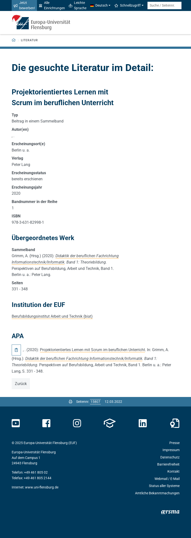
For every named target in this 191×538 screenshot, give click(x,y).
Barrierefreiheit (168, 464)
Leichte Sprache (77, 5)
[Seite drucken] (70, 402)
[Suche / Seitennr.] (164, 5)
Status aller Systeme (164, 486)
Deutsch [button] (99, 5)
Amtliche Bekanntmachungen (157, 493)
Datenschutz (170, 457)
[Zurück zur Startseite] (14, 40)
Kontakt (173, 471)
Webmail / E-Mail (167, 479)
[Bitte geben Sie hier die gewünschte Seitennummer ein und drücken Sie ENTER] (95, 401)
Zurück (21, 383)
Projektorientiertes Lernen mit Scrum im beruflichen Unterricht (92, 349)
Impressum (171, 450)
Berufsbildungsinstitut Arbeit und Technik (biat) (52, 316)
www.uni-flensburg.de (41, 487)
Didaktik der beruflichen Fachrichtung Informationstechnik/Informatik (83, 358)
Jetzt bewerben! (24, 5)
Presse (174, 443)
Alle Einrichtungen (52, 5)
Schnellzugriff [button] (127, 5)
